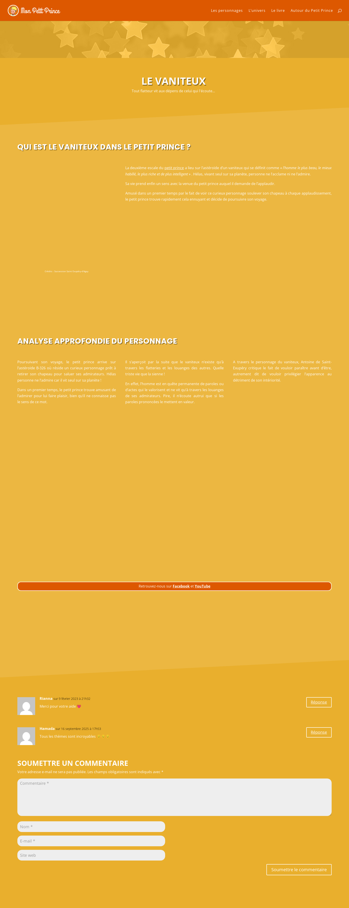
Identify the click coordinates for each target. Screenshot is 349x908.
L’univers (257, 11)
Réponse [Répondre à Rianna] (318, 703)
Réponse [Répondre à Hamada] (318, 733)
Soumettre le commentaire (299, 870)
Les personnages (227, 11)
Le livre (278, 11)
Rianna (46, 698)
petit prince (174, 167)
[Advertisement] (175, 305)
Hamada (47, 728)
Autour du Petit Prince (312, 11)
